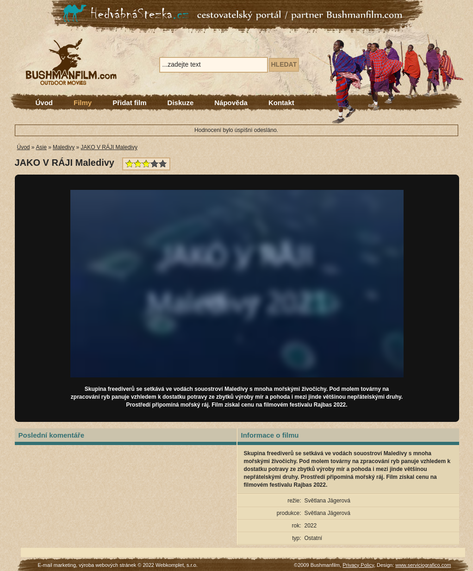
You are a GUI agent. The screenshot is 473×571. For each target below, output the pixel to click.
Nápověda (231, 103)
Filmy (83, 103)
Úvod (44, 103)
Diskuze (181, 103)
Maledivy (64, 147)
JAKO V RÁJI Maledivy (109, 147)
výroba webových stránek (107, 565)
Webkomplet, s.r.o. (177, 565)
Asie (41, 147)
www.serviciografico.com (423, 565)
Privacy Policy (358, 565)
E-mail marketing (57, 565)
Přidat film (129, 103)
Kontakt (281, 103)
